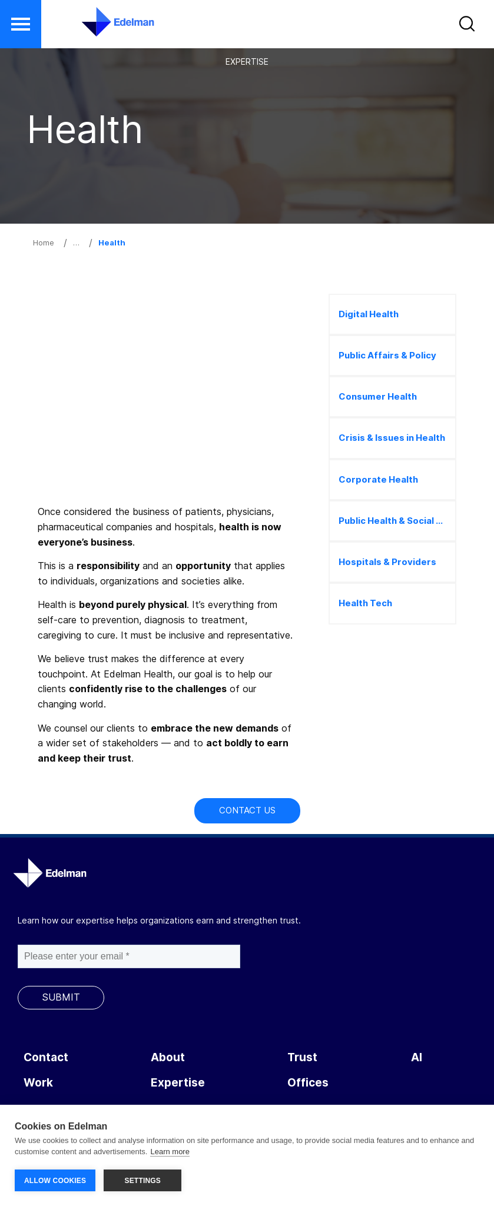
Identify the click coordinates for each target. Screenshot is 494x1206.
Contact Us (247, 810)
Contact (46, 1057)
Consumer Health (378, 396)
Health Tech (365, 603)
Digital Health (369, 314)
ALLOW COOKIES (55, 1181)
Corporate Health (378, 479)
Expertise (178, 1082)
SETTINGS (142, 1181)
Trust (302, 1057)
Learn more (169, 1152)
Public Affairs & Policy (387, 355)
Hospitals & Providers (387, 561)
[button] (468, 26)
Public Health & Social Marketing (397, 520)
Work (38, 1082)
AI (416, 1057)
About (168, 1057)
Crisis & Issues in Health (392, 437)
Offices (308, 1082)
